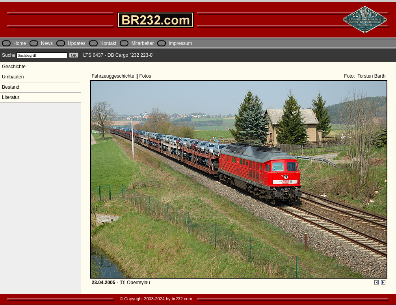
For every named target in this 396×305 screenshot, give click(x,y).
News (47, 43)
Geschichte (14, 66)
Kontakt (108, 43)
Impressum (180, 43)
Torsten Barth (370, 76)
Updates (77, 43)
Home (19, 43)
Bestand (10, 87)
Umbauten (13, 77)
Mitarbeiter (142, 43)
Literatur (10, 97)
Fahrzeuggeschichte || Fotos (122, 76)
